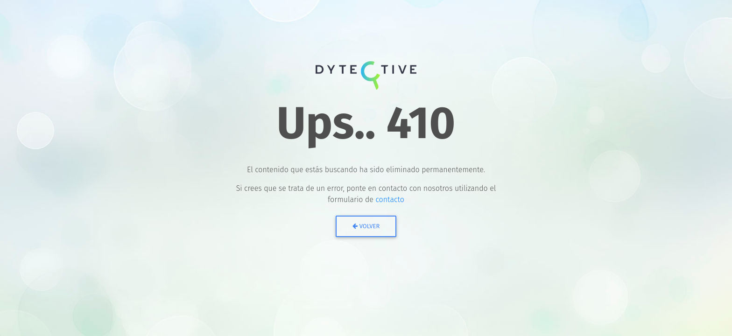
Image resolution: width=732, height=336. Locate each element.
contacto (389, 199)
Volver (366, 226)
